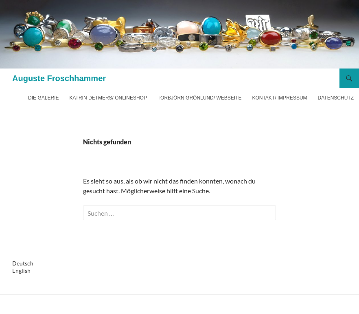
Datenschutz (336, 98)
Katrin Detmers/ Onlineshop (108, 98)
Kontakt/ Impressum (279, 98)
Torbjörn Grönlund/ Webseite (199, 98)
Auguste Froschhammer (59, 78)
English (21, 270)
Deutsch (22, 263)
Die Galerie (43, 98)
